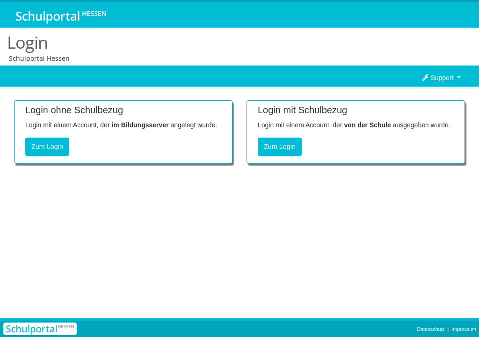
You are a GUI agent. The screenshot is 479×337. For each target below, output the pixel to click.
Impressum (463, 329)
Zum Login (47, 146)
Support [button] (439, 77)
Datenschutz (430, 329)
